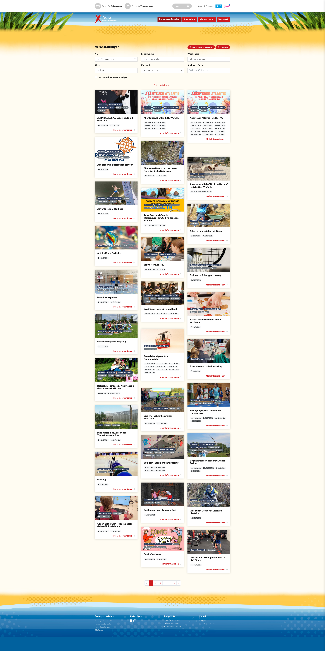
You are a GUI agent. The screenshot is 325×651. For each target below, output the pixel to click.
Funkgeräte (121, 168)
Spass (127, 121)
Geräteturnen (196, 417)
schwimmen (149, 222)
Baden (128, 212)
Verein (126, 304)
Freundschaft (103, 392)
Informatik (119, 527)
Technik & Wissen (117, 118)
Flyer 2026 (222, 60)
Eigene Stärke (215, 461)
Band (147, 312)
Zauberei (101, 124)
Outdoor (148, 121)
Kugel (112, 256)
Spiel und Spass (104, 260)
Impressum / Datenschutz (208, 637)
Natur (113, 392)
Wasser (177, 124)
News (200, 6)
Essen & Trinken (197, 323)
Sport (193, 467)
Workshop (162, 561)
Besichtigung (204, 326)
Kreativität (102, 118)
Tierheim (117, 439)
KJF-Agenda (208, 6)
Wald (120, 392)
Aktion (175, 419)
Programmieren (104, 530)
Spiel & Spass (103, 215)
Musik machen (164, 312)
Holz (100, 348)
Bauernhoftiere (197, 191)
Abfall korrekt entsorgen (201, 514)
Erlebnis (194, 464)
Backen (194, 326)
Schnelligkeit (103, 304)
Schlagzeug (149, 315)
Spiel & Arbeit (207, 237)
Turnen (220, 417)
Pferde (208, 191)
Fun (146, 422)
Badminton (195, 282)
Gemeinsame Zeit (198, 517)
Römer (166, 516)
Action (130, 389)
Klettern (158, 466)
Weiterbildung (150, 271)
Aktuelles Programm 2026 (201, 60)
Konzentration (205, 464)
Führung (108, 439)
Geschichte (157, 516)
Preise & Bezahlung (171, 637)
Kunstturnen (209, 417)
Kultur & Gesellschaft (106, 121)
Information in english (172, 634)
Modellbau (108, 348)
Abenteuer (167, 124)
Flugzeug (129, 345)
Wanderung (126, 171)
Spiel (118, 256)
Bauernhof (195, 237)
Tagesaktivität (104, 171)
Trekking (115, 171)
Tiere (156, 175)
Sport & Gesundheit (153, 124)
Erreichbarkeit (204, 634)
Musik (158, 309)
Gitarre (154, 312)
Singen (158, 315)
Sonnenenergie (151, 363)
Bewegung (206, 282)
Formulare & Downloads (173, 640)
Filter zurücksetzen (162, 99)
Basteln (164, 175)
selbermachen (150, 561)
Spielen (216, 191)
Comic (177, 558)
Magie (120, 121)
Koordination (150, 469)
